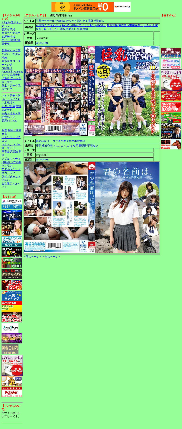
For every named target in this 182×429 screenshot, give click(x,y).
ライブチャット (11, 176)
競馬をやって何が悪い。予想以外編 (11, 54)
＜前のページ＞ (32, 256)
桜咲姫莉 (82, 28)
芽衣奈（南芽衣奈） (130, 25)
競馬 (4, 130)
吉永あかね (54, 25)
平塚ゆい (100, 25)
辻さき (148, 25)
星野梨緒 (112, 25)
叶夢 (38, 145)
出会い (6, 180)
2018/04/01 (42, 42)
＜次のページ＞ (51, 256)
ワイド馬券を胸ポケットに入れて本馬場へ (11, 99)
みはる (66, 25)
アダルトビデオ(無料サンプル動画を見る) (11, 162)
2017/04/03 (42, 159)
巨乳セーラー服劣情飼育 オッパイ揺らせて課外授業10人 (70, 20)
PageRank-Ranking (12, 71)
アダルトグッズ (11, 169)
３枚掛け (7, 68)
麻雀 (4, 133)
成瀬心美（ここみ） (82, 25)
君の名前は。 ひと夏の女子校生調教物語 (60, 141)
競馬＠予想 (8, 29)
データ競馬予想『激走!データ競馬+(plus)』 (11, 78)
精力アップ (8, 172)
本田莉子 (41, 25)
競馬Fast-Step (9, 120)
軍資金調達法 (10, 151)
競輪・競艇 (14, 130)
